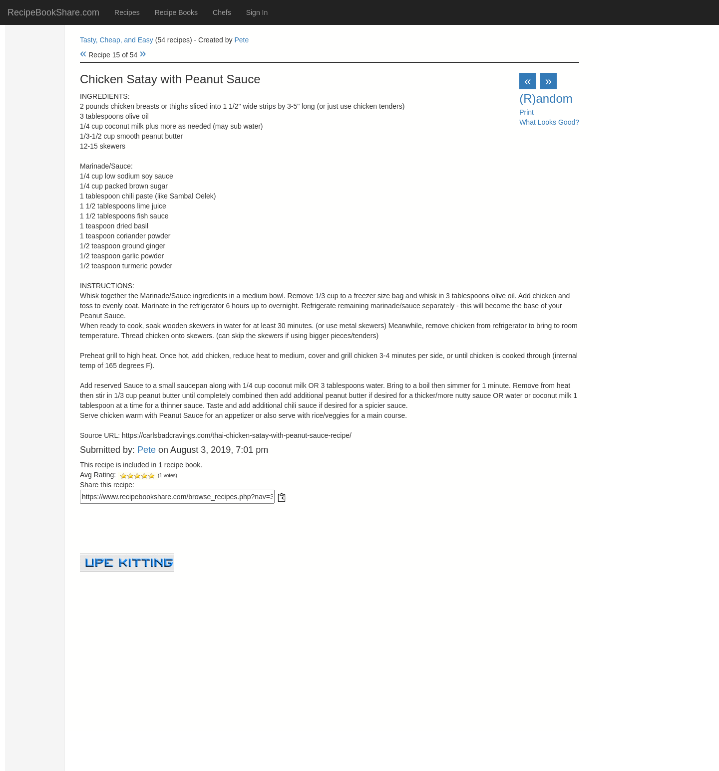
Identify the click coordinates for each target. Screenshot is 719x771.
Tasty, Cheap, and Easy (116, 40)
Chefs (222, 12)
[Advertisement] (329, 641)
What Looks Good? (549, 122)
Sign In (257, 12)
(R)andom (546, 98)
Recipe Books (176, 12)
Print (526, 112)
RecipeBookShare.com (53, 12)
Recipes (127, 12)
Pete (241, 40)
